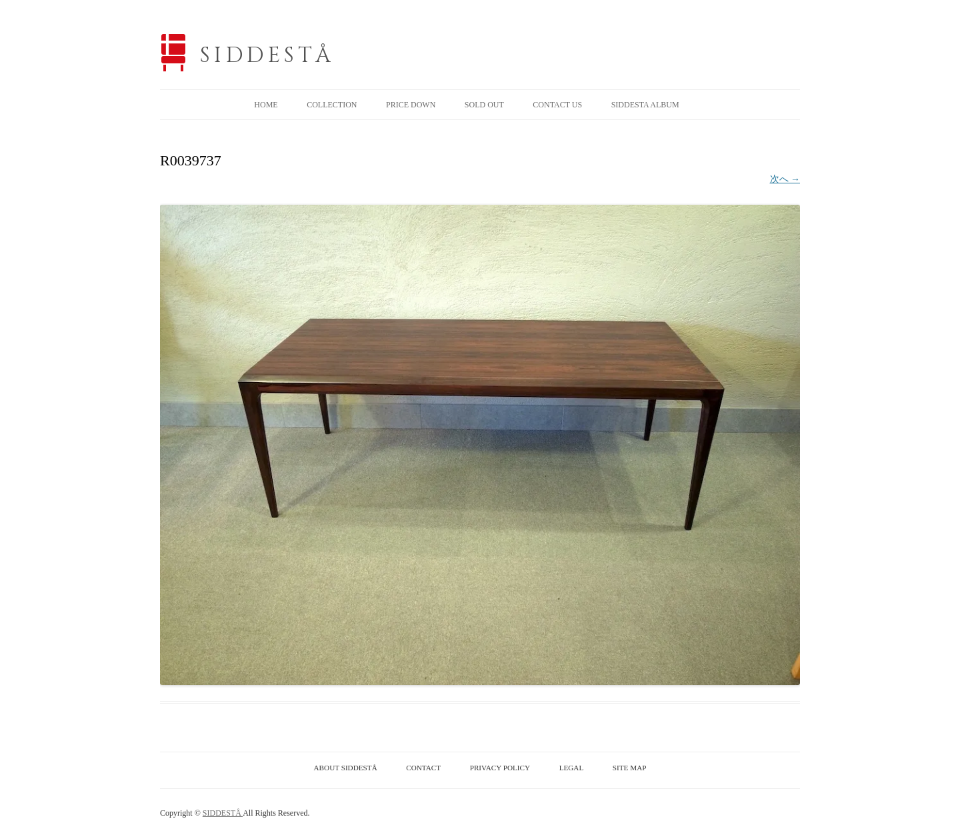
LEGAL (571, 768)
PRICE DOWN (410, 104)
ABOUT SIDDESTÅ (345, 768)
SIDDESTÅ (267, 55)
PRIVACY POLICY (500, 768)
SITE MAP (630, 768)
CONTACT (423, 768)
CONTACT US (557, 104)
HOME (265, 104)
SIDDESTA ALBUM (645, 104)
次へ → (785, 179)
